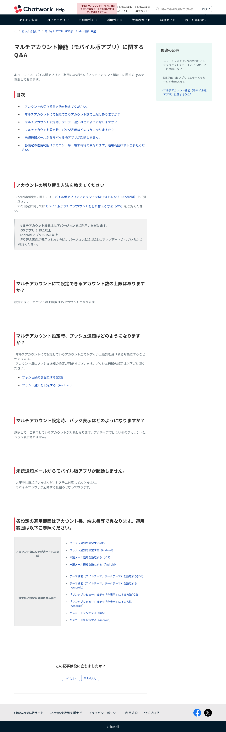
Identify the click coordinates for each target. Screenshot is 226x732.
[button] (71, 678)
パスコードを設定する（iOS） (88, 613)
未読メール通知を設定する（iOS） (91, 557)
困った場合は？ (196, 20)
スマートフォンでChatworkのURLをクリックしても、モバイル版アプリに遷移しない (184, 65)
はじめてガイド (58, 20)
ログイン (206, 9)
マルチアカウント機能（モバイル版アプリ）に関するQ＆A (185, 92)
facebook (197, 713)
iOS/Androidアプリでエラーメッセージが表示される (184, 80)
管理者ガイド (141, 20)
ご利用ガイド (88, 20)
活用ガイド (114, 20)
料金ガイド (168, 20)
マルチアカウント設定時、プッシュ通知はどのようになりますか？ (71, 122)
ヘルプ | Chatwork (16, 31)
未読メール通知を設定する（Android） (94, 564)
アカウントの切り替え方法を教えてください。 (57, 106)
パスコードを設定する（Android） (91, 620)
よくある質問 (28, 20)
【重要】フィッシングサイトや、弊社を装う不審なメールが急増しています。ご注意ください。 (97, 9)
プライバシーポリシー (103, 712)
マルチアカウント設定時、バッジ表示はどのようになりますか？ (69, 129)
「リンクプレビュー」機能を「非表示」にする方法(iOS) (104, 594)
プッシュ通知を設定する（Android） (48, 385)
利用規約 (131, 712)
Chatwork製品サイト (124, 9)
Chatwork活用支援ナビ (142, 9)
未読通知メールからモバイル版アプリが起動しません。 (63, 137)
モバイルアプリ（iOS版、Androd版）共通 (70, 31)
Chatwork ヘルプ (39, 9)
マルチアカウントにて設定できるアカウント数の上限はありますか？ (72, 114)
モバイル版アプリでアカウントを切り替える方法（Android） (94, 196)
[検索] (176, 9)
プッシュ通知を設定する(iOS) (42, 377)
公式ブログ (151, 712)
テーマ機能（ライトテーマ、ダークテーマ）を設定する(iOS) (106, 576)
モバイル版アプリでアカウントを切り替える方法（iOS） (84, 206)
